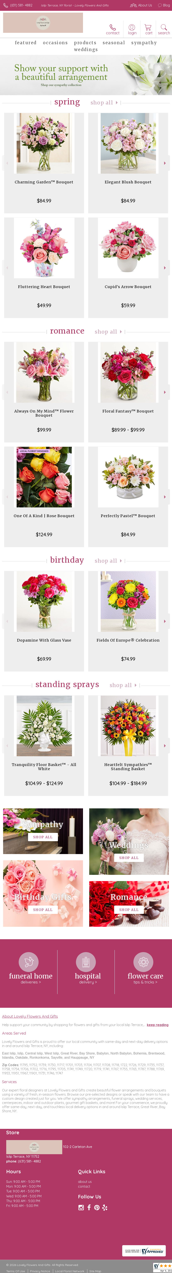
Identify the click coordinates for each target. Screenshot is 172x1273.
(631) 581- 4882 (21, 5)
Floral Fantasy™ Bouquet (128, 411)
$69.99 (44, 659)
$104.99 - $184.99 (128, 783)
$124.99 (44, 534)
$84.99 (44, 201)
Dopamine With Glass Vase (44, 640)
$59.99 (128, 305)
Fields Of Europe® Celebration (128, 640)
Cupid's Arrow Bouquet (128, 286)
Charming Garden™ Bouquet (44, 182)
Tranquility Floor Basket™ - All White (44, 766)
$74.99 (128, 659)
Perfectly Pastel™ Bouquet (128, 515)
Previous (6, 163)
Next (165, 163)
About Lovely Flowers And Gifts (30, 1016)
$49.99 (44, 305)
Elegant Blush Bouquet (128, 182)
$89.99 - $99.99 (128, 430)
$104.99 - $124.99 (44, 783)
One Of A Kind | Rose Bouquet (44, 515)
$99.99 (44, 430)
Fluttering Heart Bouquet (44, 286)
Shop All (102, 102)
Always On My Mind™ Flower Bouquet (44, 413)
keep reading (157, 1025)
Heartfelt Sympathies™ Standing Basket (128, 766)
